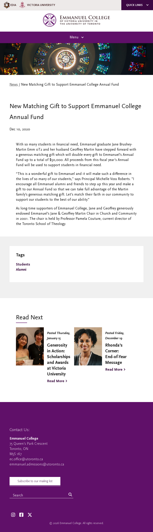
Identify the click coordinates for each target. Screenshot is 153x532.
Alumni (21, 269)
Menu (74, 37)
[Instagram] (13, 515)
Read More (55, 381)
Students (23, 264)
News (14, 84)
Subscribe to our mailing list (35, 481)
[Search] (70, 494)
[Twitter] (30, 515)
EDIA (9, 5)
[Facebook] (21, 515)
